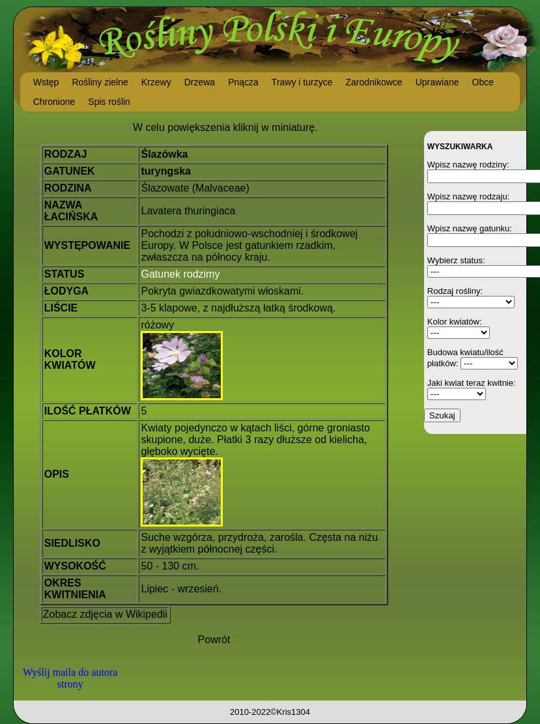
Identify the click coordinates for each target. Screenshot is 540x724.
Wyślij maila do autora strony (70, 678)
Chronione (54, 101)
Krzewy (156, 82)
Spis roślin (109, 101)
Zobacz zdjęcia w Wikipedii (105, 614)
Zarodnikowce (373, 82)
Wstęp (46, 82)
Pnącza (243, 82)
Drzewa (199, 82)
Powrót (214, 639)
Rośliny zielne (100, 82)
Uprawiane (437, 82)
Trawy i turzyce (302, 82)
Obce (483, 82)
